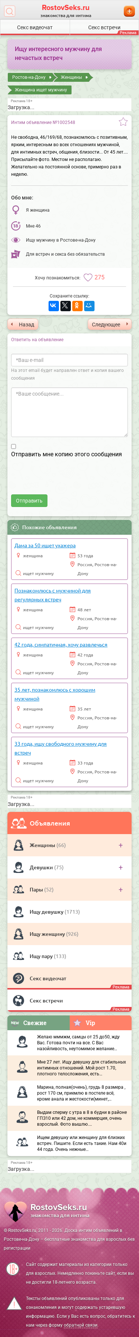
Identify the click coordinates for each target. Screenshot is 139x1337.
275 (100, 277)
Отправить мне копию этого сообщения (66, 454)
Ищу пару (42, 956)
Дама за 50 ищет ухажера (45, 545)
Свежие (28, 1023)
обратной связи (80, 1325)
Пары (37, 889)
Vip (84, 1022)
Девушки (42, 867)
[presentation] (67, 480)
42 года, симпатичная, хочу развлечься (60, 644)
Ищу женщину (48, 933)
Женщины (43, 845)
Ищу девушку (47, 911)
